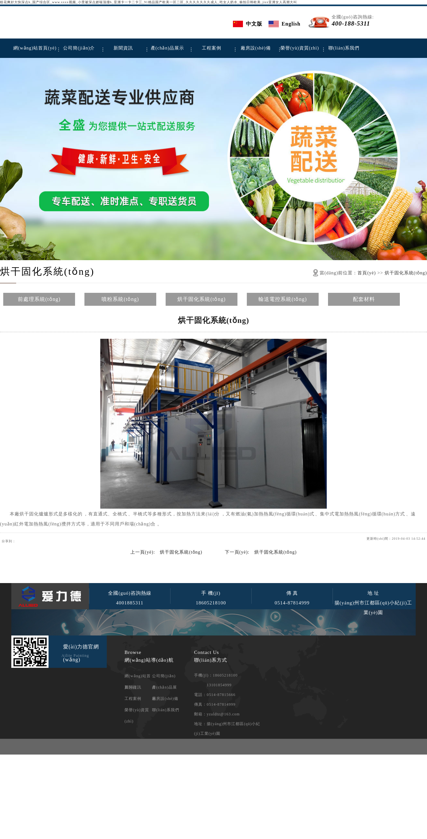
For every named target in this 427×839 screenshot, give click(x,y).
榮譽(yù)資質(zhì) (299, 48)
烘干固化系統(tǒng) (47, 271)
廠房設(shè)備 (256, 48)
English (291, 24)
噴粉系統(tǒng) (120, 299)
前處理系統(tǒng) (39, 299)
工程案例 (211, 48)
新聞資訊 (123, 48)
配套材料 (364, 299)
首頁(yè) (366, 272)
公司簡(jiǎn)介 (79, 48)
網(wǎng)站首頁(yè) (35, 48)
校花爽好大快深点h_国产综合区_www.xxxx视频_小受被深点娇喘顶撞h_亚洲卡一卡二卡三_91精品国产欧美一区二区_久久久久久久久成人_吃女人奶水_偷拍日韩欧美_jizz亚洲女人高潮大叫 (148, 2)
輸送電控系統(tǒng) (282, 299)
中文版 (254, 24)
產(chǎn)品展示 (167, 48)
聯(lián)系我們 (343, 48)
